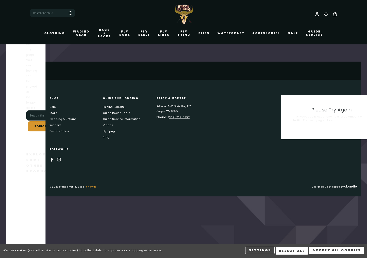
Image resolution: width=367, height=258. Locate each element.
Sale (293, 33)
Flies (203, 33)
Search (70, 13)
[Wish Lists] (326, 14)
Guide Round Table (116, 113)
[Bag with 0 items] (334, 14)
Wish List (55, 125)
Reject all (291, 251)
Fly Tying (184, 33)
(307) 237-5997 (179, 117)
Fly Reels (144, 33)
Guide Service (314, 33)
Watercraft (230, 33)
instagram (59, 159)
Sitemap (91, 186)
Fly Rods (124, 33)
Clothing (54, 33)
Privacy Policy (59, 131)
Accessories (266, 33)
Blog (106, 137)
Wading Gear (81, 33)
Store (53, 113)
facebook (52, 159)
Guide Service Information (121, 119)
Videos (108, 125)
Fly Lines (163, 33)
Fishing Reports (114, 107)
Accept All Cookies (336, 251)
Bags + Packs (104, 33)
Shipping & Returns (63, 119)
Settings (258, 251)
